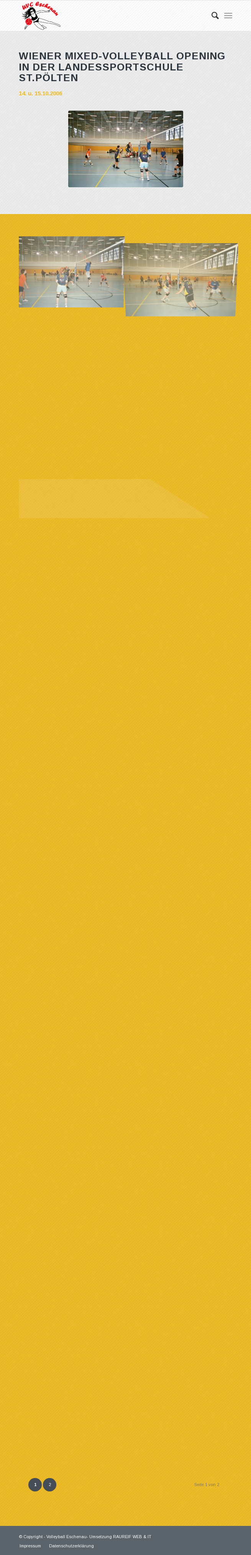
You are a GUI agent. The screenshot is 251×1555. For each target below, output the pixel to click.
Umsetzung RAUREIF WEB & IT (120, 1536)
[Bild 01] (73, 270)
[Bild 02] (183, 270)
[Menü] (228, 16)
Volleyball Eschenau (66, 1536)
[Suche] (211, 15)
